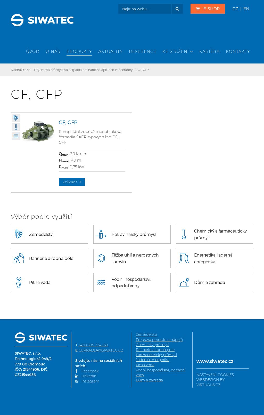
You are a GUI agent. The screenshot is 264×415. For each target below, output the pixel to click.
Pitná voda (145, 365)
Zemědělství (146, 334)
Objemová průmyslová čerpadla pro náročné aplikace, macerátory (83, 69)
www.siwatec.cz (215, 361)
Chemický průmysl (152, 344)
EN (246, 8)
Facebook (87, 371)
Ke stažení (177, 51)
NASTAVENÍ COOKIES (215, 374)
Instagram (87, 381)
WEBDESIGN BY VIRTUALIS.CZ (210, 382)
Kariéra (209, 51)
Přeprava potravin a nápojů (159, 339)
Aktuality (110, 51)
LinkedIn (85, 376)
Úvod (32, 51)
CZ (235, 8)
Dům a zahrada (149, 380)
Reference (142, 51)
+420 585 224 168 (93, 345)
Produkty (79, 51)
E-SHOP (208, 8)
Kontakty (238, 51)
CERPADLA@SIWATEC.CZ (101, 350)
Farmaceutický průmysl (156, 355)
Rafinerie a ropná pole (155, 349)
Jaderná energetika (152, 359)
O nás (53, 51)
